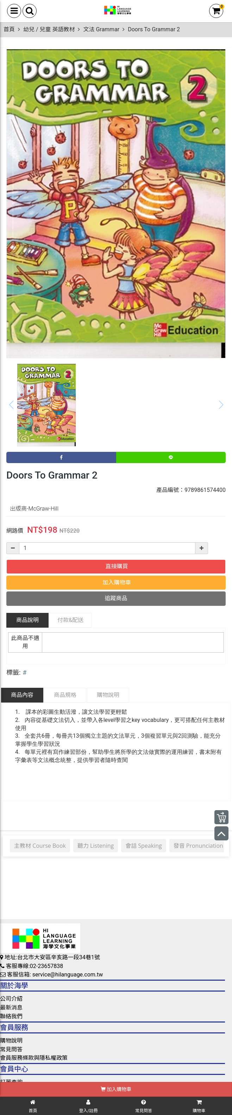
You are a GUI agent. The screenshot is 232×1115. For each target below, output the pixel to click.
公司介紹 (11, 998)
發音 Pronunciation (198, 846)
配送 (70, 620)
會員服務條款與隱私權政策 (34, 1058)
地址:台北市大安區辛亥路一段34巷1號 (50, 957)
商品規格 (65, 695)
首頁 (9, 29)
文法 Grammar (101, 29)
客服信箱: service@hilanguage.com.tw (51, 974)
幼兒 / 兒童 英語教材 (49, 29)
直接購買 (116, 566)
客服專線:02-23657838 (31, 966)
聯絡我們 (11, 1016)
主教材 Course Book (40, 846)
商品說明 (27, 620)
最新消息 (11, 1007)
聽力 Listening (95, 846)
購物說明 (108, 695)
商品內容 (22, 695)
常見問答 (11, 1049)
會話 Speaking (143, 846)
